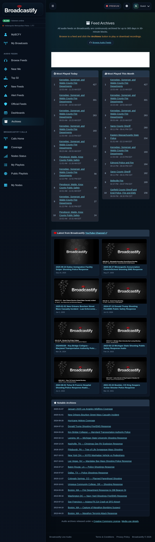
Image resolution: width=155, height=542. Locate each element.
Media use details (130, 521)
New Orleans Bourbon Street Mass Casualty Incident (93, 415)
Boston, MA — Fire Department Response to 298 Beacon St (97, 490)
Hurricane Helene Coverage (81, 420)
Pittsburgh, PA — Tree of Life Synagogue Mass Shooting (95, 449)
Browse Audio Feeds (102, 42)
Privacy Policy (123, 537)
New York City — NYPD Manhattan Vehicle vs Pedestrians (96, 455)
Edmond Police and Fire (122, 162)
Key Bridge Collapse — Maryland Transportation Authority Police (99, 432)
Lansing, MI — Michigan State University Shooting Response (97, 438)
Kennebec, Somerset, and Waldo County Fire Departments (72, 83)
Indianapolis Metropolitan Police (17, 26)
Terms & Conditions (105, 537)
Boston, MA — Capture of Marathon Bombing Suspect (94, 507)
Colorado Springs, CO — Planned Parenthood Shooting (95, 478)
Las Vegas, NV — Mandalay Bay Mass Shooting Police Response (100, 461)
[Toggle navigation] (52, 6)
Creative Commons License (107, 521)
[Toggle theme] (126, 6)
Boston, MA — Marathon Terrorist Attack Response (92, 513)
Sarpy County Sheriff (120, 126)
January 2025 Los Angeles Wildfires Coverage (90, 409)
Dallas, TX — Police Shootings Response (88, 473)
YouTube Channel (96, 233)
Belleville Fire (116, 180)
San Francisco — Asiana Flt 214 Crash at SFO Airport (94, 501)
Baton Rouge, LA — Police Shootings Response (91, 467)
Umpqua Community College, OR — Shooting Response (95, 484)
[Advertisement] (100, 59)
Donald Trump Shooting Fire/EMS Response (89, 426)
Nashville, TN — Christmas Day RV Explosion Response (95, 444)
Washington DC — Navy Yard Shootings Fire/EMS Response (97, 496)
